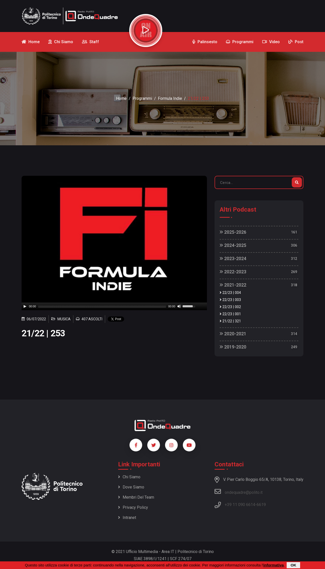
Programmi (142, 98)
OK (293, 565)
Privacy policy (133, 507)
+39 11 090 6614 (240, 504)
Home (121, 98)
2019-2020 (233, 347)
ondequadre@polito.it (239, 491)
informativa (273, 565)
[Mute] (179, 306)
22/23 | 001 (230, 314)
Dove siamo (131, 487)
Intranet (127, 517)
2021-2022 (233, 285)
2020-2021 (233, 333)
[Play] (25, 306)
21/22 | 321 (230, 321)
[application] (114, 306)
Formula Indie (170, 98)
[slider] (102, 306)
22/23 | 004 (230, 293)
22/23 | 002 (230, 307)
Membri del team (136, 497)
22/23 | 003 (230, 300)
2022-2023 (233, 271)
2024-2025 (233, 245)
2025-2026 (233, 232)
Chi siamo (129, 477)
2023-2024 (233, 258)
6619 (261, 504)
